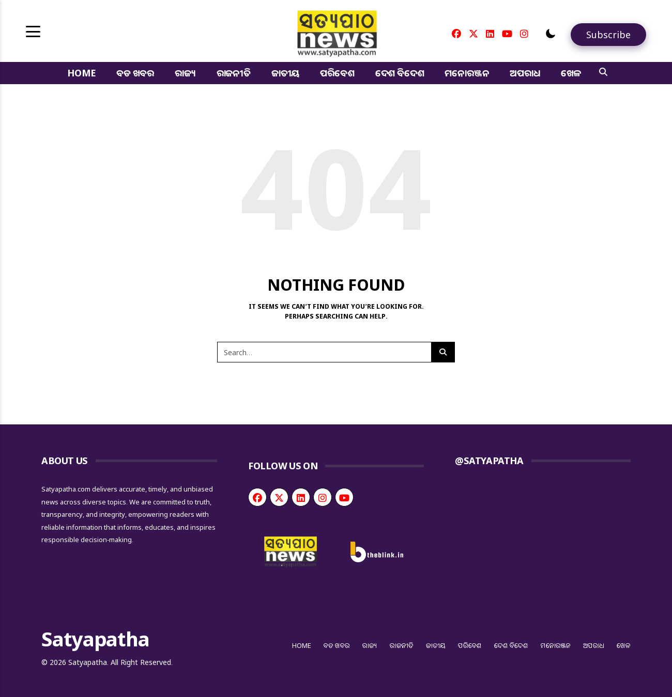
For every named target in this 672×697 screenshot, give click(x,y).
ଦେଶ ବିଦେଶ (399, 73)
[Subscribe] (608, 34)
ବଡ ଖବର (135, 73)
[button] (550, 33)
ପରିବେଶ (337, 73)
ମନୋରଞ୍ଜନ (467, 73)
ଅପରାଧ (525, 73)
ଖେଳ (571, 73)
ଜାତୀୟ (285, 73)
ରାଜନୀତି (234, 73)
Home (81, 73)
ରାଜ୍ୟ (185, 73)
